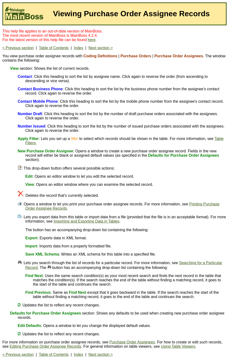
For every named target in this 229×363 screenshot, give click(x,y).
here (92, 40)
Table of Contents (54, 48)
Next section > (100, 48)
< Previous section (18, 48)
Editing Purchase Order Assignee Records (45, 346)
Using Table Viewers (178, 346)
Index (78, 48)
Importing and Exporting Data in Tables (86, 221)
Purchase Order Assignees (132, 342)
